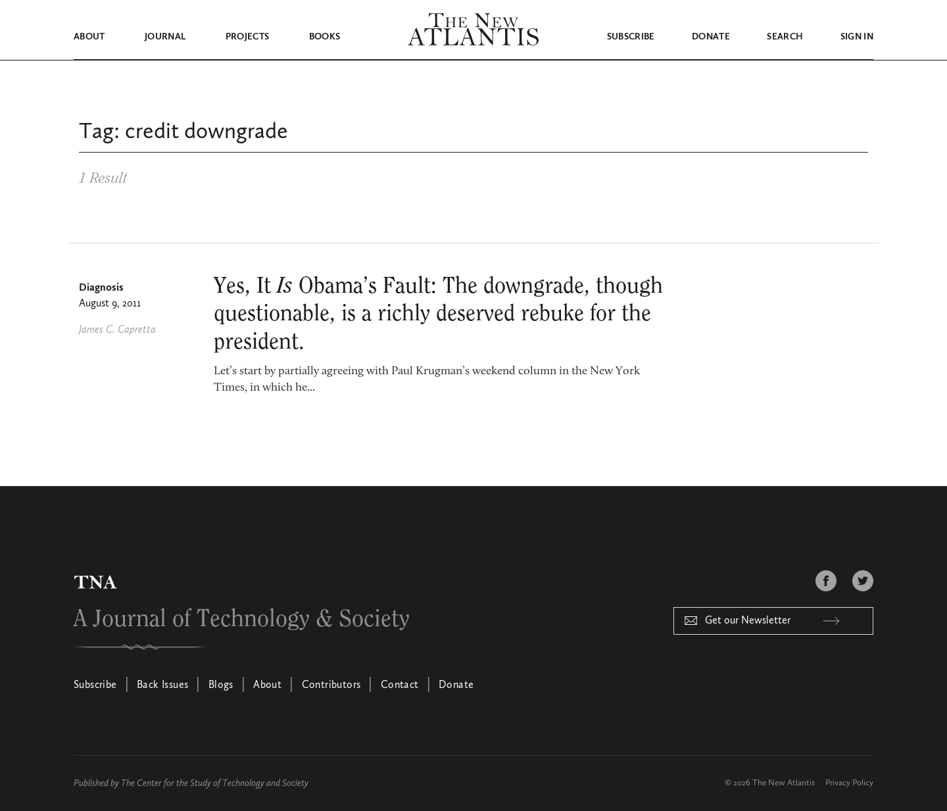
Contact (400, 684)
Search (785, 36)
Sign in (856, 36)
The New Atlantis (783, 782)
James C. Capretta (117, 329)
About (89, 36)
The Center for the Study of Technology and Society (214, 782)
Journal (165, 36)
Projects (248, 36)
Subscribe (631, 36)
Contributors (331, 684)
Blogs (220, 684)
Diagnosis (101, 287)
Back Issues (162, 684)
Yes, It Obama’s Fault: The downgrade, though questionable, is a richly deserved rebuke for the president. (438, 313)
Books (325, 36)
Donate (711, 36)
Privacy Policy (849, 782)
